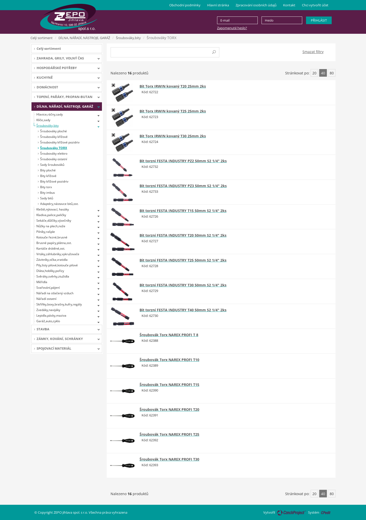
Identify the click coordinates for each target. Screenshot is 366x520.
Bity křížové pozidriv (54, 181)
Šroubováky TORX (53, 148)
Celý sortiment (41, 38)
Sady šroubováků (52, 164)
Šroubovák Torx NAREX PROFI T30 (169, 459)
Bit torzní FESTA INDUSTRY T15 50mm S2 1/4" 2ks (183, 210)
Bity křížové (48, 176)
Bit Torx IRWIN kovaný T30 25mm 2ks (173, 136)
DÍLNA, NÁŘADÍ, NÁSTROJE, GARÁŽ (84, 38)
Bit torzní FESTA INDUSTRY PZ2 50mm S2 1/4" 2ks (183, 160)
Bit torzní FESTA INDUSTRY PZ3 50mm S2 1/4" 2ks (183, 185)
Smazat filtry (313, 51)
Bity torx (46, 187)
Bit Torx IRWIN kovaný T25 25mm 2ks (173, 111)
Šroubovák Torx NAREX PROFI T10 (169, 359)
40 (323, 73)
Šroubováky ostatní (53, 159)
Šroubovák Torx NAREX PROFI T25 (169, 434)
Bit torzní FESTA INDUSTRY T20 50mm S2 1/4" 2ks (183, 235)
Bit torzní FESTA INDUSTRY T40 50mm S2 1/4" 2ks (183, 309)
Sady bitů (46, 198)
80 (332, 73)
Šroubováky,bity (128, 38)
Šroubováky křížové (54, 137)
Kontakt (289, 5)
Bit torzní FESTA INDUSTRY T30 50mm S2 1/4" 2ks (183, 285)
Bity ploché (48, 170)
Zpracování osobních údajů (256, 5)
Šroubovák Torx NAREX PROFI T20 (169, 409)
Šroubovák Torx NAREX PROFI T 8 (169, 334)
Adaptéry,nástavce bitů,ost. (59, 204)
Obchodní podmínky (185, 5)
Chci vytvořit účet (315, 5)
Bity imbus (47, 192)
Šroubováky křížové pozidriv (60, 142)
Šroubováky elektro (53, 153)
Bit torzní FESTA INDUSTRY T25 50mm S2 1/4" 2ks (183, 260)
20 (314, 73)
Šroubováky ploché (53, 131)
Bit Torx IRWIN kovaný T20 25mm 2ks (173, 86)
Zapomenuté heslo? (232, 28)
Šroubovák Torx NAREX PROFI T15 (169, 384)
